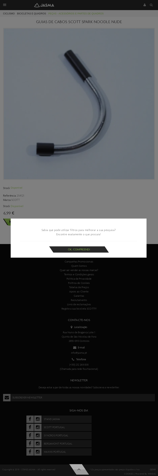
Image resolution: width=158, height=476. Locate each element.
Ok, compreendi (79, 249)
